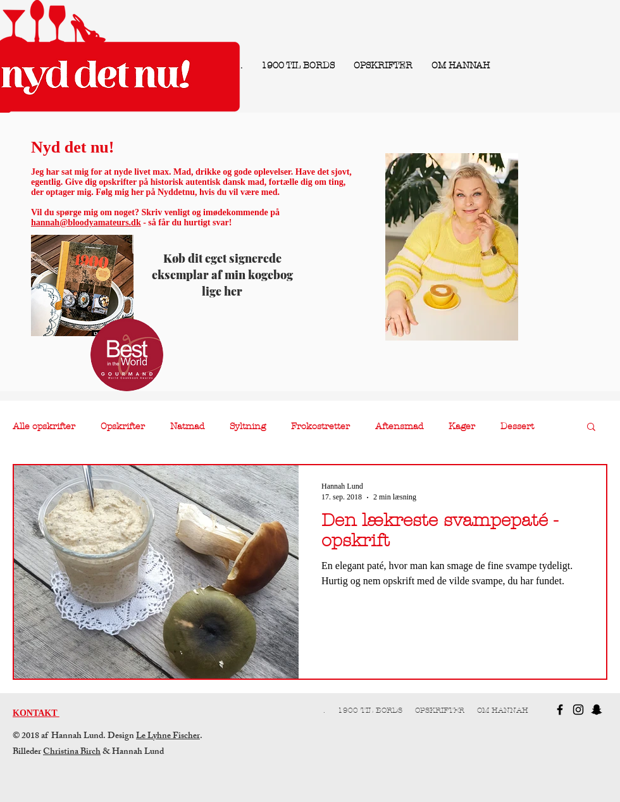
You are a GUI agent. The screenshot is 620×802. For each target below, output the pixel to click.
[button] (591, 427)
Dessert (517, 426)
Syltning (248, 426)
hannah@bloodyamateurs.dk (86, 222)
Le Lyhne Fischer (168, 736)
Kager (462, 426)
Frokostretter (320, 426)
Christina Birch (72, 752)
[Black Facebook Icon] (560, 710)
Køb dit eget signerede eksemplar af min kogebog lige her (222, 275)
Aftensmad (399, 426)
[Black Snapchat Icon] (597, 710)
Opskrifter (123, 426)
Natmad (187, 426)
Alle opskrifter (44, 426)
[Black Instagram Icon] (578, 710)
